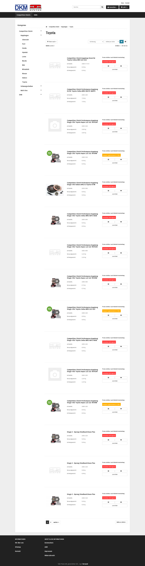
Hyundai (25, 52)
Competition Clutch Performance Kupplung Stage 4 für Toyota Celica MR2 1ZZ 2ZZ (82, 308)
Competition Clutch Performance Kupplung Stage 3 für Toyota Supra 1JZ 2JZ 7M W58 (82, 277)
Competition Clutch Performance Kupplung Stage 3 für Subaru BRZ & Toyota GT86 (82, 183)
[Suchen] (86, 7)
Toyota (24, 82)
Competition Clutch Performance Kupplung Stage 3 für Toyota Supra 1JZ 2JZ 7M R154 (82, 246)
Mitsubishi (25, 69)
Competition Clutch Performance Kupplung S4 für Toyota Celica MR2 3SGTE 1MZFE (82, 90)
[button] (122, 41)
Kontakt (127, 3)
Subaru (24, 78)
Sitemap (18, 547)
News (122, 3)
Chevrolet (25, 40)
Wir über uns (19, 543)
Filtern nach (51, 42)
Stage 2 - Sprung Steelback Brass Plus (81, 432)
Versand (85, 564)
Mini (23, 65)
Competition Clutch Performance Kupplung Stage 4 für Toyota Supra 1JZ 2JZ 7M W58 (82, 402)
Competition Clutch (24, 15)
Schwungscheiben (32, 86)
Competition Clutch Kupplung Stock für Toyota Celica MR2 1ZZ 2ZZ (81, 59)
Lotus (24, 56)
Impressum (48, 551)
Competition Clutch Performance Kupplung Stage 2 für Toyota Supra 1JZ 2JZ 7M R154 (82, 121)
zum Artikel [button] (114, 69)
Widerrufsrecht (50, 555)
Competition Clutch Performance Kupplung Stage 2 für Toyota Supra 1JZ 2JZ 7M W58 (82, 152)
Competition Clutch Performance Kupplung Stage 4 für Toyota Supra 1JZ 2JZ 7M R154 (82, 370)
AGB (46, 547)
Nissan (24, 73)
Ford (23, 44)
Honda (24, 48)
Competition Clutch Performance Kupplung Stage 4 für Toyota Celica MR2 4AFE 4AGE (82, 339)
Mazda (24, 61)
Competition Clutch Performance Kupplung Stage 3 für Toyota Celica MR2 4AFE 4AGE (82, 215)
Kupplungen (32, 35)
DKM (36, 15)
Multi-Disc (32, 90)
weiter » (56, 522)
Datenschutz (49, 543)
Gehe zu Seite (121, 522)
